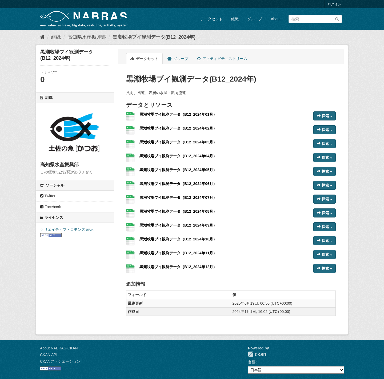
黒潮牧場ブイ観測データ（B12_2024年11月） (178, 253)
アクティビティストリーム (222, 59)
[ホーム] (42, 37)
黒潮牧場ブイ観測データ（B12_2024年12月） (178, 267)
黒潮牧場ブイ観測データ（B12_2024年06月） (178, 184)
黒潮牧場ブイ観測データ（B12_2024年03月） (178, 142)
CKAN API (48, 355)
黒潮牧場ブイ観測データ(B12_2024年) (154, 37)
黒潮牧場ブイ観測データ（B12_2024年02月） (178, 128)
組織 (235, 19)
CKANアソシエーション (60, 361)
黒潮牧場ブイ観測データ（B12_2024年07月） (178, 197)
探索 (324, 116)
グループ (254, 19)
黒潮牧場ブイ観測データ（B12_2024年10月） (178, 239)
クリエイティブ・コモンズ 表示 (67, 229)
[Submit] (337, 18)
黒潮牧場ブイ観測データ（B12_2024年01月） (178, 114)
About (276, 19)
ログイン (334, 4)
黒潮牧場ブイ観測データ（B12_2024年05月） (178, 170)
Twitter (47, 196)
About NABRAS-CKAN (59, 348)
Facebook (50, 207)
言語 (251, 362)
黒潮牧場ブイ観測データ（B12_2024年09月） (178, 225)
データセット (211, 19)
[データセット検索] (315, 19)
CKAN (257, 354)
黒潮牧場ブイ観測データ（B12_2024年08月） (178, 211)
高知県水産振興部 (86, 37)
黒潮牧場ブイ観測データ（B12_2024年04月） (178, 156)
